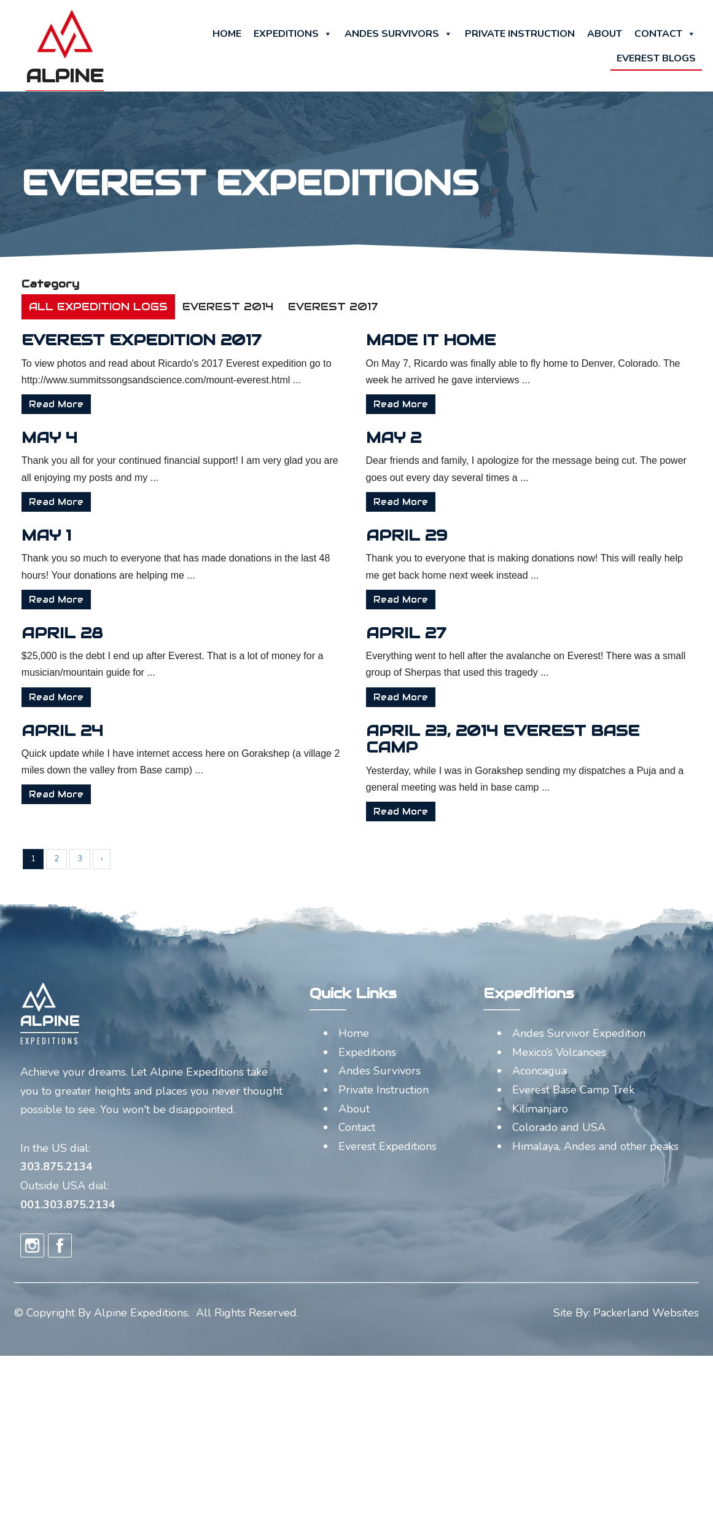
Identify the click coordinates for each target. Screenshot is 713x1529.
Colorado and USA (559, 1127)
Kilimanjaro (540, 1108)
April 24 (102, 730)
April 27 (445, 633)
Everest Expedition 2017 (181, 340)
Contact (665, 34)
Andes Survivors (399, 34)
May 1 (86, 535)
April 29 (446, 535)
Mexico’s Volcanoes (559, 1052)
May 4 (89, 437)
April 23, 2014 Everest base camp (542, 739)
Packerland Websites (646, 1312)
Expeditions (293, 34)
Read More (96, 404)
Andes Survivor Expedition (578, 1033)
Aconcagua (539, 1070)
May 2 (433, 437)
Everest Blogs (656, 58)
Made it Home (470, 340)
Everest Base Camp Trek (573, 1089)
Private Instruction (520, 34)
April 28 (101, 633)
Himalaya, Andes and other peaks (595, 1146)
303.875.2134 (56, 1166)
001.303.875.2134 (67, 1204)
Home (226, 34)
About (604, 34)
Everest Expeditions (387, 1146)
